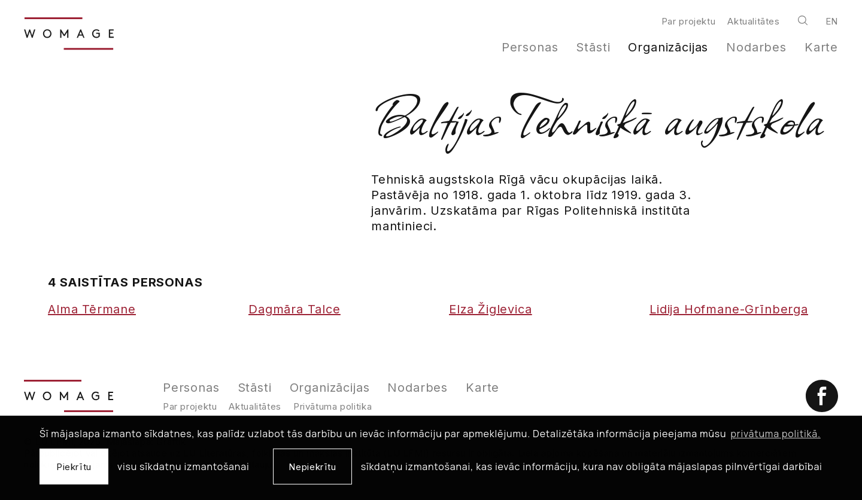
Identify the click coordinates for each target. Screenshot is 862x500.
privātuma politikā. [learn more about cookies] (776, 433)
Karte (821, 47)
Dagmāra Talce (294, 309)
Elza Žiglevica (490, 309)
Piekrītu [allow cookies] (74, 466)
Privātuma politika (332, 406)
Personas (530, 47)
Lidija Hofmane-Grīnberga (728, 309)
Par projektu (688, 21)
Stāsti (593, 47)
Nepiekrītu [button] (312, 466)
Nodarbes (756, 47)
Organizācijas (668, 47)
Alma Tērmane (92, 309)
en (831, 21)
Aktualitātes (753, 21)
